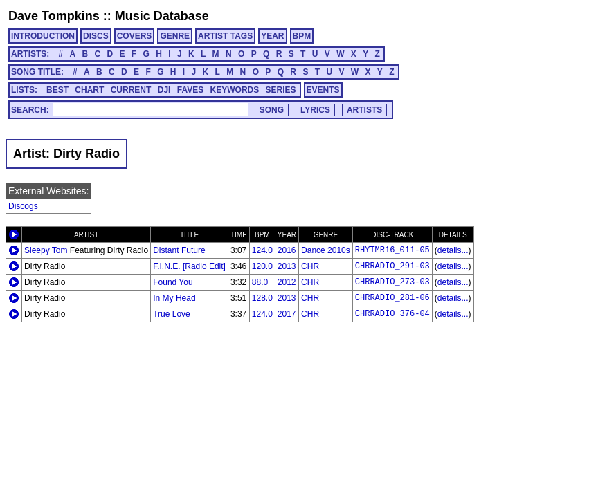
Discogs (23, 206)
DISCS (96, 36)
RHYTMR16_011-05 (392, 250)
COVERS (134, 36)
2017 (287, 314)
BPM (302, 36)
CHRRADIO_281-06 (392, 298)
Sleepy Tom (45, 250)
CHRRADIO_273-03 (392, 282)
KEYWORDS (235, 90)
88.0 (260, 282)
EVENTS (323, 90)
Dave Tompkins (54, 16)
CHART (89, 90)
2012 (287, 282)
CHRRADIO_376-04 (392, 314)
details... (453, 250)
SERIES (281, 90)
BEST (57, 90)
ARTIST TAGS (225, 36)
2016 (287, 250)
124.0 (262, 250)
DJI (164, 90)
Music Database (162, 16)
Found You (172, 282)
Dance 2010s (325, 250)
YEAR (272, 36)
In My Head (174, 298)
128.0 (262, 298)
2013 (287, 266)
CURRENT (131, 90)
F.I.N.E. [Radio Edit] (189, 266)
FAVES (190, 90)
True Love (171, 314)
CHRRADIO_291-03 (392, 266)
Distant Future (179, 250)
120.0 (262, 266)
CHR (310, 266)
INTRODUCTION (43, 36)
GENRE (175, 36)
